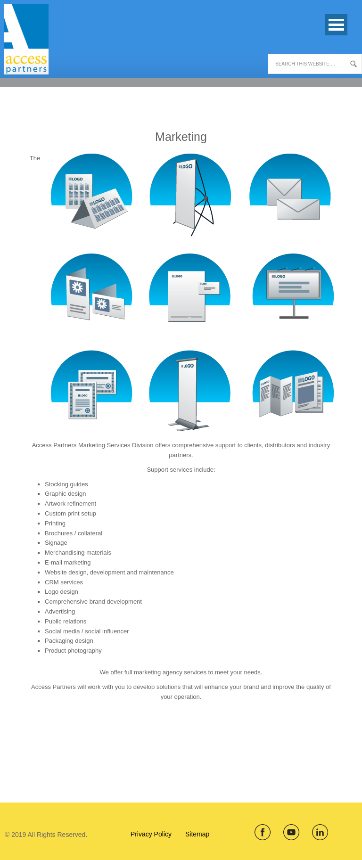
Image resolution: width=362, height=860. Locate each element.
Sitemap (197, 834)
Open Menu (336, 24)
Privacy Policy (151, 834)
